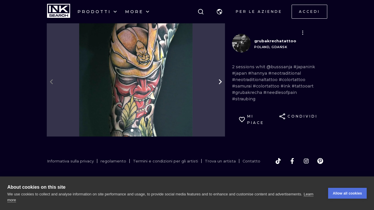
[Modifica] (303, 33)
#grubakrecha (247, 92)
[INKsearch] (58, 11)
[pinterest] (320, 161)
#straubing (243, 99)
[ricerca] (201, 12)
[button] (219, 12)
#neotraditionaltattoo (255, 79)
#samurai (242, 86)
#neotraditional (284, 73)
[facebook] (292, 161)
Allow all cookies (347, 193)
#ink (286, 86)
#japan (240, 73)
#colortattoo (292, 79)
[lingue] (219, 12)
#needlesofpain (280, 92)
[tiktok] (278, 161)
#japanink (304, 66)
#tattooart (303, 86)
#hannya (258, 73)
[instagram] (306, 161)
